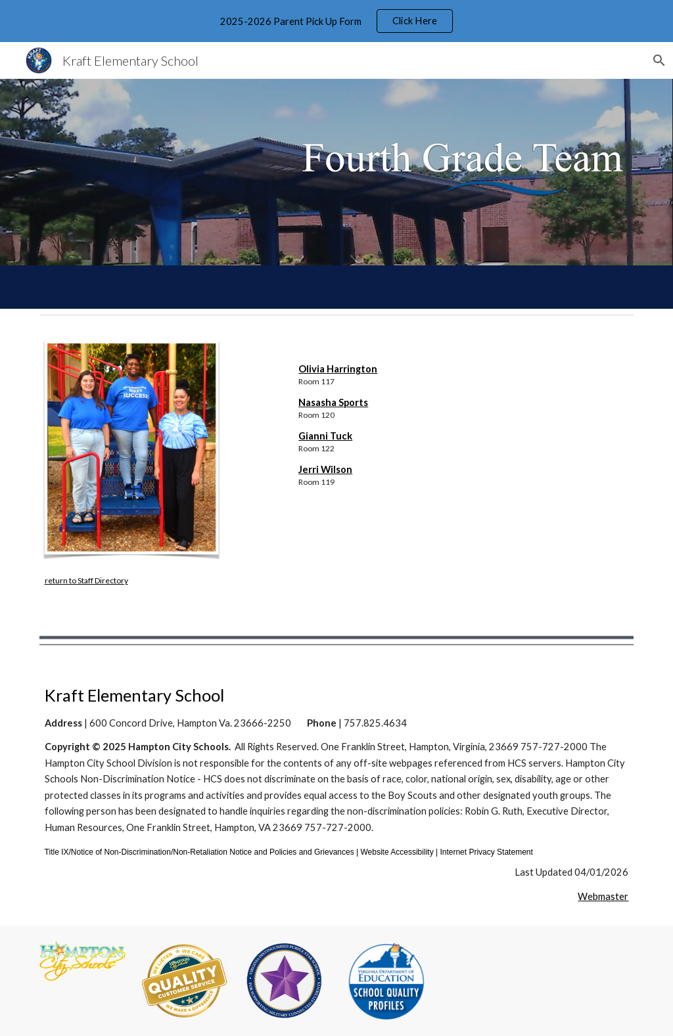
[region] (336, 21)
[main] (133, 580)
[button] (657, 60)
